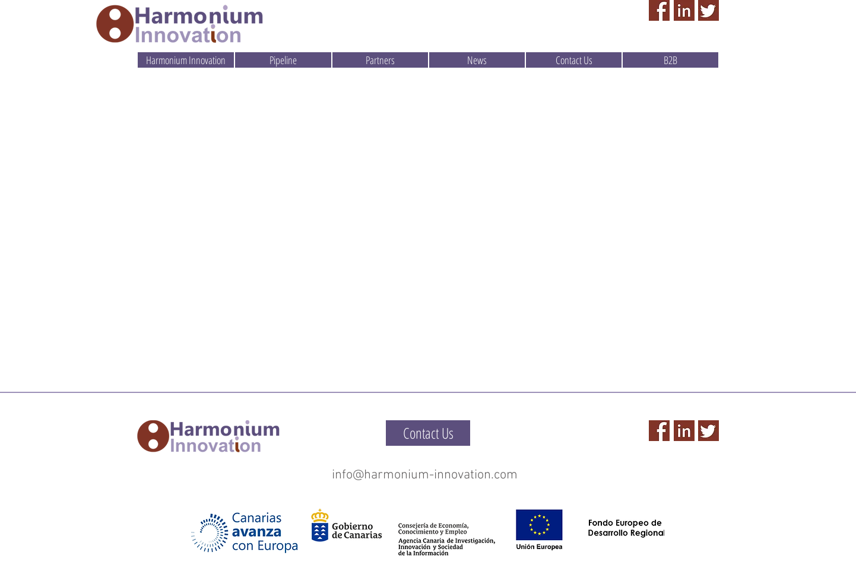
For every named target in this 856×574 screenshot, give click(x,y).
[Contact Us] (428, 433)
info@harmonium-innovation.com (425, 475)
